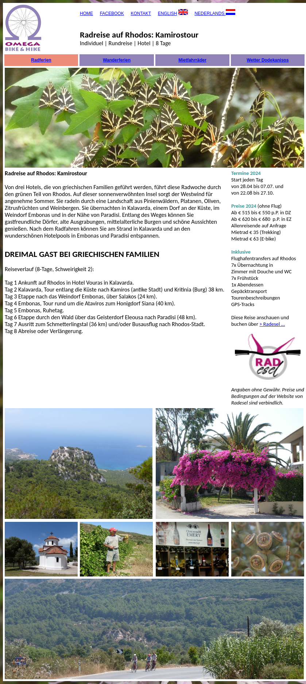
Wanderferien (117, 60)
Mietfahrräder (192, 60)
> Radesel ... (272, 324)
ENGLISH (167, 13)
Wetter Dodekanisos (267, 60)
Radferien (41, 60)
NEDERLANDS (209, 13)
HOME (86, 13)
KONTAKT (141, 13)
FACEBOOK (112, 13)
